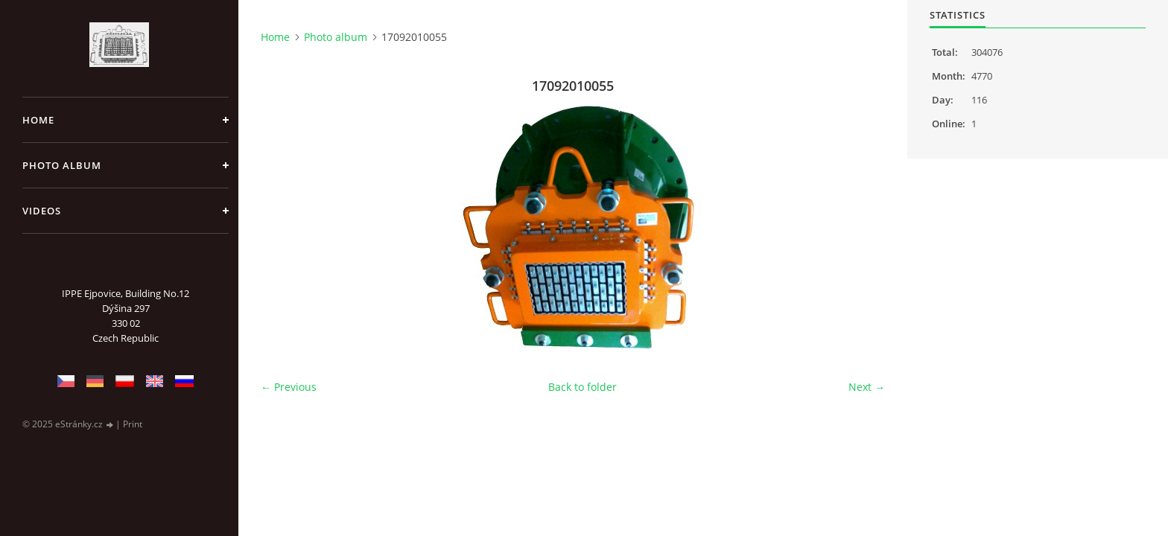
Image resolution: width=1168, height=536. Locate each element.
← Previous (289, 387)
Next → (866, 387)
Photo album (61, 165)
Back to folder (582, 387)
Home (38, 120)
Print (132, 424)
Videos (41, 210)
